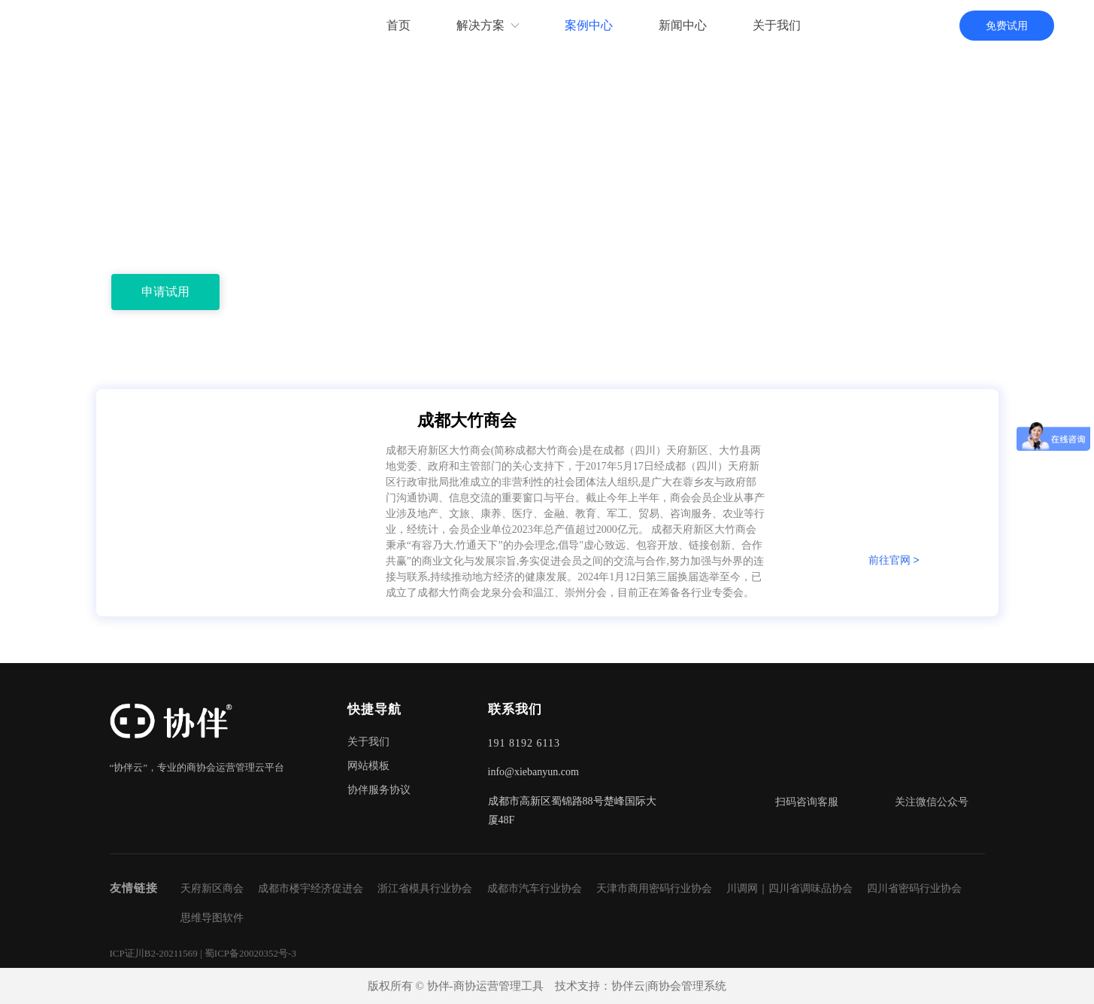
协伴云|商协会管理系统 (668, 986)
